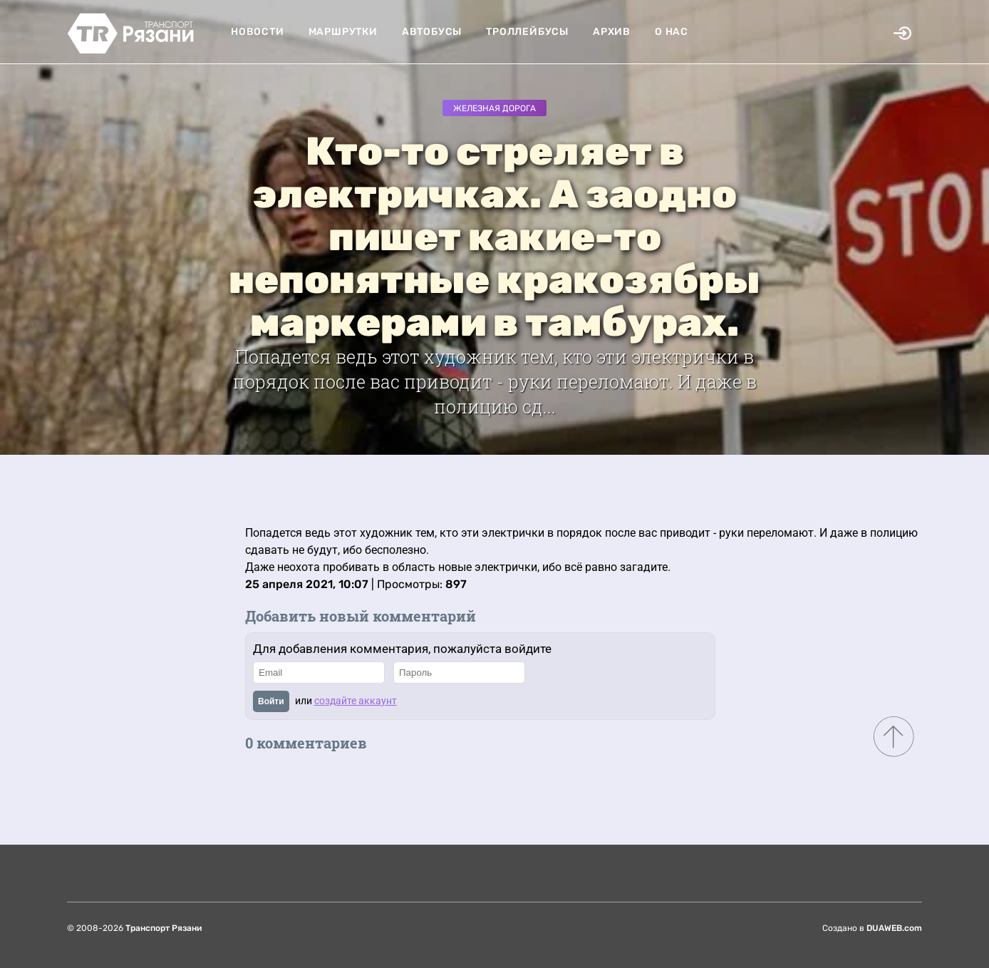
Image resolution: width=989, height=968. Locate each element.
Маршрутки (343, 32)
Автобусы (432, 32)
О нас (671, 32)
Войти (271, 701)
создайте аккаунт (355, 700)
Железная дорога (494, 108)
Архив (612, 32)
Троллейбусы (527, 32)
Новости (257, 32)
